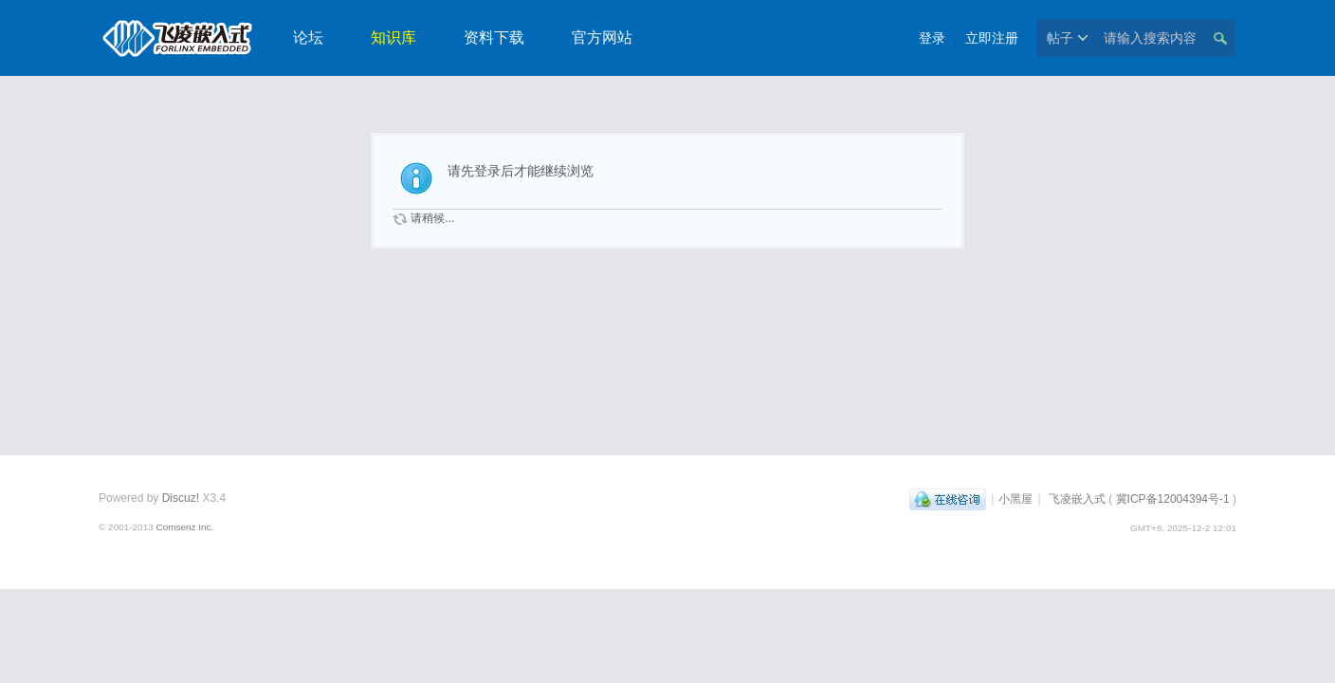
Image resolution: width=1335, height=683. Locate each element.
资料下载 (494, 37)
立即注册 (991, 38)
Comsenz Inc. (184, 527)
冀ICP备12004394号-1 (1173, 499)
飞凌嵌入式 (1077, 499)
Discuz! (180, 498)
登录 (932, 38)
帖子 (1060, 38)
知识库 (393, 37)
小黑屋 (1015, 499)
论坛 (308, 37)
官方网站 (602, 37)
